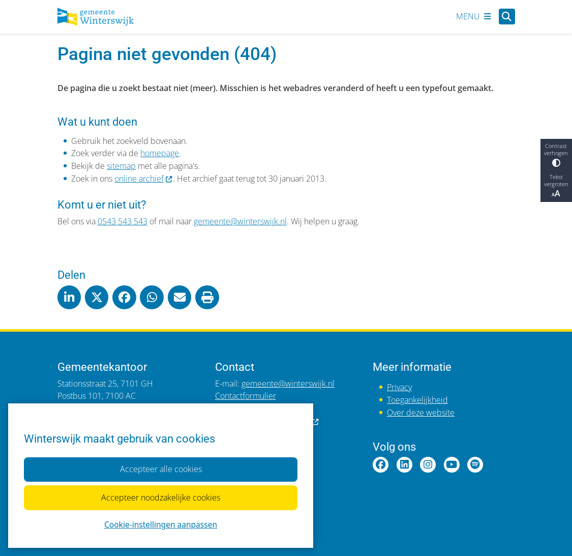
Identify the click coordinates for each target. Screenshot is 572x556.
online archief (143, 178)
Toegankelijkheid (417, 399)
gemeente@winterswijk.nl (240, 221)
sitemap (121, 165)
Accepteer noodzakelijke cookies (160, 497)
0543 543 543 (122, 221)
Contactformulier (245, 395)
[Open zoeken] (507, 16)
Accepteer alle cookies (160, 469)
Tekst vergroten (556, 186)
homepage (159, 153)
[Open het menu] (473, 17)
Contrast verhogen (556, 154)
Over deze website (421, 412)
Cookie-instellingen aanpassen (160, 525)
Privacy (399, 387)
